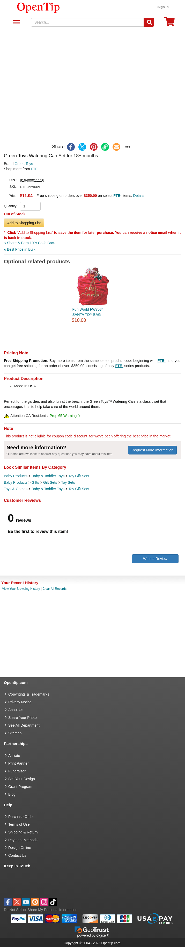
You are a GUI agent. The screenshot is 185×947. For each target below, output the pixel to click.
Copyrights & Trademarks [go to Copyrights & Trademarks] (28, 694)
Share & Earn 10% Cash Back (29, 243)
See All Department (15, 22)
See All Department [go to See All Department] (24, 725)
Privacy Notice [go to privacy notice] (19, 702)
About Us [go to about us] (15, 710)
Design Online (19, 848)
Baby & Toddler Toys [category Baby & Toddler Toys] (48, 476)
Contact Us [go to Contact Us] (17, 855)
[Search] (149, 22)
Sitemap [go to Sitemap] (14, 733)
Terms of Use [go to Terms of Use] (18, 824)
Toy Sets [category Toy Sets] (68, 482)
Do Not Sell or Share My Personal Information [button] (40, 910)
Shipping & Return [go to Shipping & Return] (23, 832)
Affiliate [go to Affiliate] (14, 756)
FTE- (162, 361)
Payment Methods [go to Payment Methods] (23, 840)
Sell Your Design (21, 779)
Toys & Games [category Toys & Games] (15, 489)
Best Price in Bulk (19, 249)
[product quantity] (30, 206)
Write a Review (155, 559)
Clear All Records (54, 589)
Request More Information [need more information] (152, 450)
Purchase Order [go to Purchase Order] (21, 817)
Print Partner (18, 763)
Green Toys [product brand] (23, 164)
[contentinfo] (38, 7)
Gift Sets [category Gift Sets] (50, 482)
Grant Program (20, 787)
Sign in (162, 7)
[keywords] (87, 22)
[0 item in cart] (169, 23)
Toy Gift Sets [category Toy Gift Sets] (79, 476)
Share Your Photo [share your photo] (22, 717)
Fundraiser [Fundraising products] (17, 771)
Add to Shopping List (24, 223)
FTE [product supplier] (34, 169)
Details (138, 195)
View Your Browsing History (21, 589)
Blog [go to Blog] (12, 794)
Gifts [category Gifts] (35, 482)
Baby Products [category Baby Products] (15, 476)
